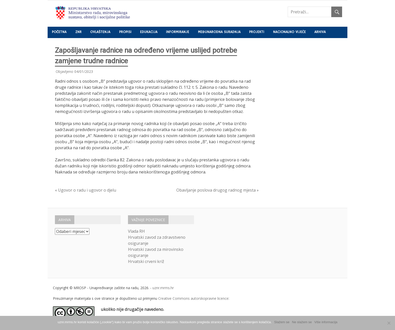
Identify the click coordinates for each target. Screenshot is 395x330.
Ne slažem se (302, 322)
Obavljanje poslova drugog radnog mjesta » (217, 190)
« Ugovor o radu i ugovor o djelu (85, 190)
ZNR (78, 32)
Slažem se (281, 322)
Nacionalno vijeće (289, 32)
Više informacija (326, 322)
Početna (59, 32)
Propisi (125, 32)
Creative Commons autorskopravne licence (193, 298)
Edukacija (148, 32)
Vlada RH (136, 231)
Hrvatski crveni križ (146, 261)
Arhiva (320, 32)
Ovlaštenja (100, 32)
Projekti (256, 32)
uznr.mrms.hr (163, 287)
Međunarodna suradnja (219, 32)
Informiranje (177, 32)
